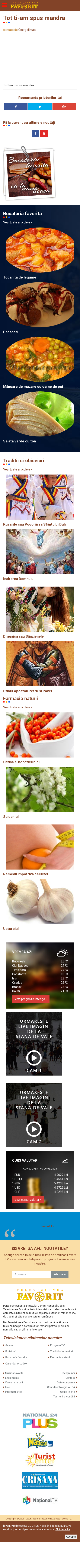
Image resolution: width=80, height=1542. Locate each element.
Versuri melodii (14, 1382)
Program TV (57, 1345)
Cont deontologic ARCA (61, 1387)
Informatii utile (13, 1391)
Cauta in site (67, 1391)
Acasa (9, 1345)
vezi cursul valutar (28, 1199)
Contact (70, 1377)
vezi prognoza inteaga (31, 999)
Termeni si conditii (64, 1396)
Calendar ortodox (16, 1363)
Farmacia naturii (60, 1357)
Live (7, 1387)
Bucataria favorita (16, 1357)
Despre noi (69, 1373)
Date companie (66, 1382)
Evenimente (12, 1377)
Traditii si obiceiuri (61, 1351)
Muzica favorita (14, 1373)
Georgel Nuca (27, 29)
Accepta (71, 1536)
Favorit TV (47, 1226)
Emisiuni (10, 1351)
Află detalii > (62, 1529)
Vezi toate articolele (17, 222)
